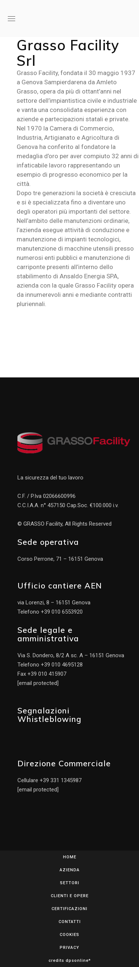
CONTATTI (70, 921)
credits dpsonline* (70, 960)
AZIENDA (70, 870)
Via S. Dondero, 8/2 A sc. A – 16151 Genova (70, 655)
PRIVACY (69, 947)
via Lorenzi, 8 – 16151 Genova (53, 602)
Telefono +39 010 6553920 (50, 611)
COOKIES (69, 934)
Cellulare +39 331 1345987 (49, 780)
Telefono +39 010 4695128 (50, 664)
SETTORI (69, 883)
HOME (69, 857)
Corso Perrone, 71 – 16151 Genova (60, 559)
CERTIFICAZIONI (69, 908)
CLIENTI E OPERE (70, 895)
